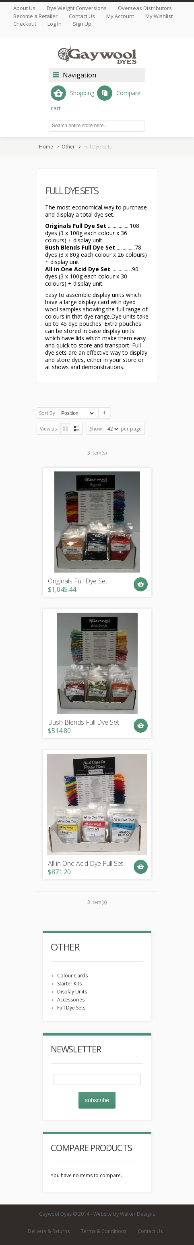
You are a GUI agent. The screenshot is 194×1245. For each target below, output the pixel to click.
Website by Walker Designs (124, 1213)
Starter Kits (69, 983)
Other (68, 146)
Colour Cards (72, 975)
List (76, 428)
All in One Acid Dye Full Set (85, 863)
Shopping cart (72, 98)
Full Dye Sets (71, 1007)
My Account (120, 16)
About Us (24, 8)
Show (96, 428)
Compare (118, 93)
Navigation (79, 75)
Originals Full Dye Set (77, 581)
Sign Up (82, 23)
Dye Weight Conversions (77, 8)
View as (48, 428)
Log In (54, 23)
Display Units (72, 991)
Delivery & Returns (49, 1231)
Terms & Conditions (103, 1231)
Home (46, 146)
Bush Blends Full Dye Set (83, 722)
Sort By (47, 413)
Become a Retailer (35, 16)
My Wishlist (159, 16)
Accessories (71, 999)
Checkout (24, 23)
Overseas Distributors (145, 8)
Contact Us (82, 16)
